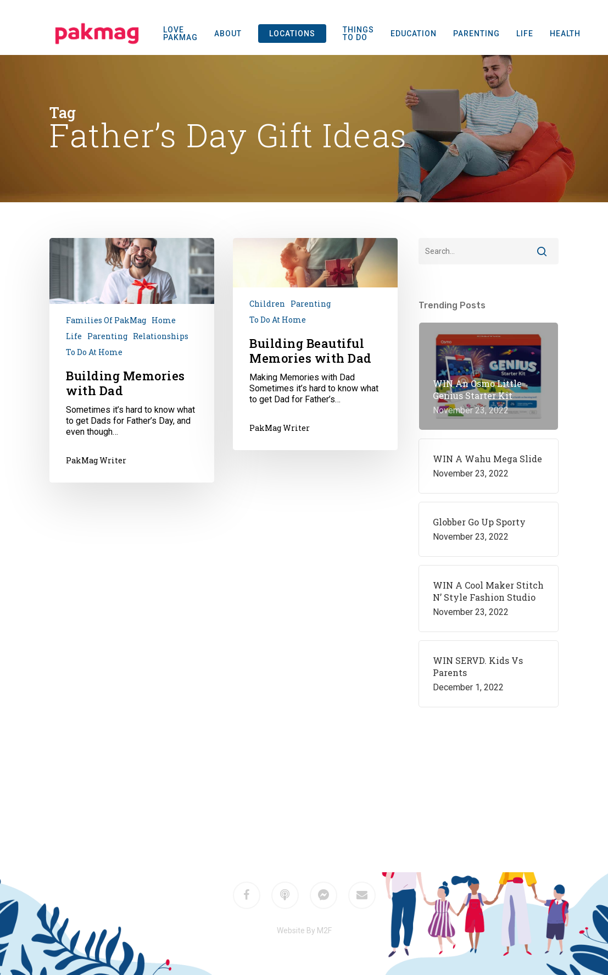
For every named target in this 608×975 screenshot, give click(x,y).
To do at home (94, 352)
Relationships (160, 336)
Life (74, 336)
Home (164, 320)
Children (267, 303)
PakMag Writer (96, 460)
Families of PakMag (106, 320)
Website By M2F (304, 930)
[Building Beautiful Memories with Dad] (315, 344)
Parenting (107, 336)
